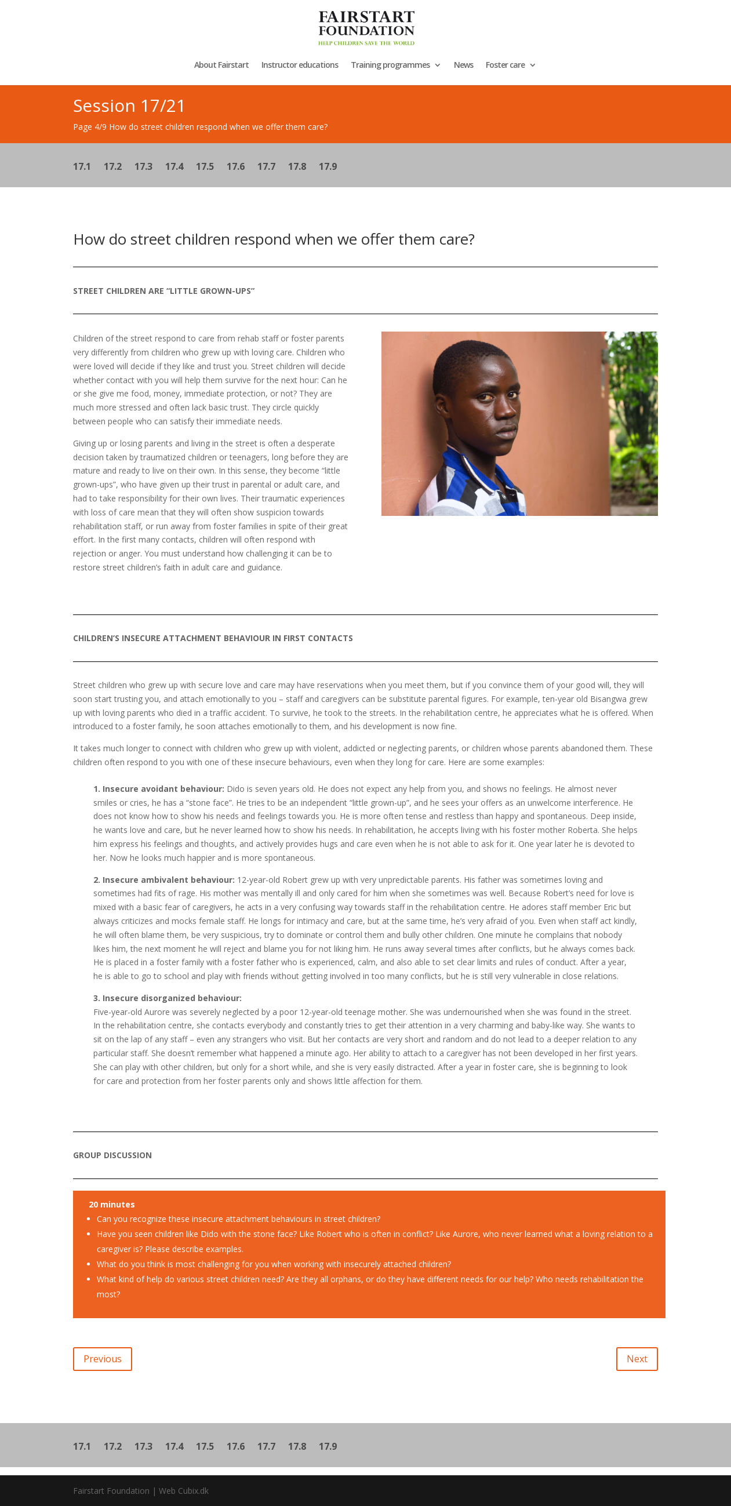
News (463, 65)
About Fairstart (221, 65)
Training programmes (390, 65)
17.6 (236, 167)
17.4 (174, 167)
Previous (102, 1358)
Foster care (505, 65)
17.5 (205, 167)
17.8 (297, 167)
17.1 (82, 167)
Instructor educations (299, 65)
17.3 (143, 167)
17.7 (266, 167)
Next (637, 1358)
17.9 (328, 167)
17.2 (113, 167)
